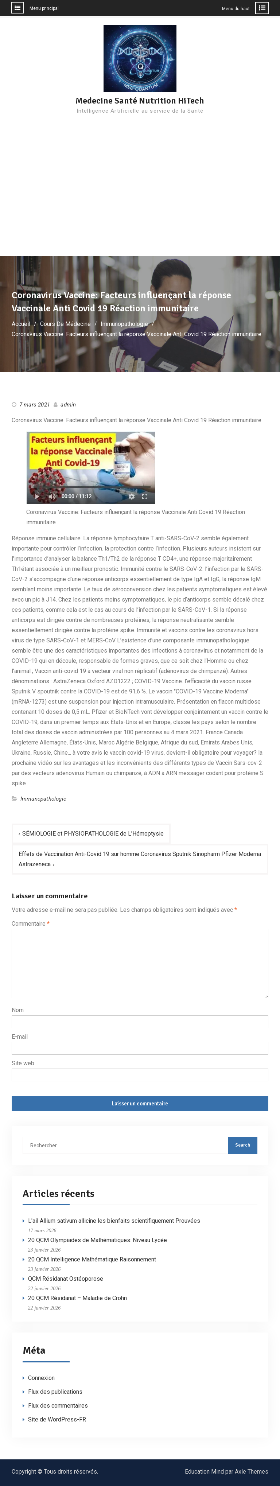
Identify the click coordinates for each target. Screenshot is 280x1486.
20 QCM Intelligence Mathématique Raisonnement (92, 1259)
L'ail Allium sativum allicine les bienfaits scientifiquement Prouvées (114, 1221)
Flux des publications (55, 1391)
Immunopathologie (43, 798)
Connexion (41, 1377)
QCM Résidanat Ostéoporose (65, 1279)
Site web (23, 1063)
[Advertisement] (140, 201)
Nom (18, 1010)
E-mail (20, 1036)
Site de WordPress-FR (57, 1419)
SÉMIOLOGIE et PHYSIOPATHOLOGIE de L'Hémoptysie (93, 833)
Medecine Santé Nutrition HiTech (139, 100)
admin (68, 404)
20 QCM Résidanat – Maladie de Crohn (77, 1298)
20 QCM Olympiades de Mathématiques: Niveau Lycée (97, 1240)
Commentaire (31, 923)
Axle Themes (251, 1471)
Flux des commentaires (58, 1405)
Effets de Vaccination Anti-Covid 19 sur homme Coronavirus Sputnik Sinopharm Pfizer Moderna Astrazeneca (140, 859)
